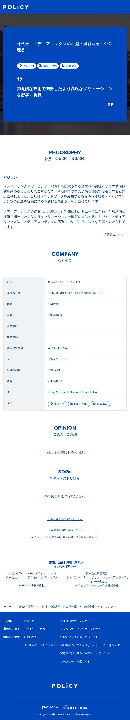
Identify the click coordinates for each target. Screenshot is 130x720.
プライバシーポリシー (37, 629)
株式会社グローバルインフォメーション (31, 573)
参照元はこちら (113, 235)
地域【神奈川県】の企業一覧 (59, 607)
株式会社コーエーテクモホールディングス (32, 577)
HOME (7, 607)
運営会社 (29, 621)
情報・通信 (79, 404)
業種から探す (11, 629)
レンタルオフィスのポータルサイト (82, 629)
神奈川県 (57, 404)
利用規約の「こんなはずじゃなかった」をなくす (90, 645)
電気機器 (100, 404)
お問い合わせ (32, 637)
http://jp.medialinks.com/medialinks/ (72, 392)
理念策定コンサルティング (40, 645)
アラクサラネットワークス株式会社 (96, 585)
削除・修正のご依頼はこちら (65, 519)
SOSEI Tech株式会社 (32, 585)
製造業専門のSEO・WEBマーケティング (84, 653)
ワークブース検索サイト (75, 661)
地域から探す (26, 607)
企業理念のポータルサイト (76, 621)
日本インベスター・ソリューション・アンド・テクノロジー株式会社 (98, 579)
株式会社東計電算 (97, 573)
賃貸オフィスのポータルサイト (79, 637)
